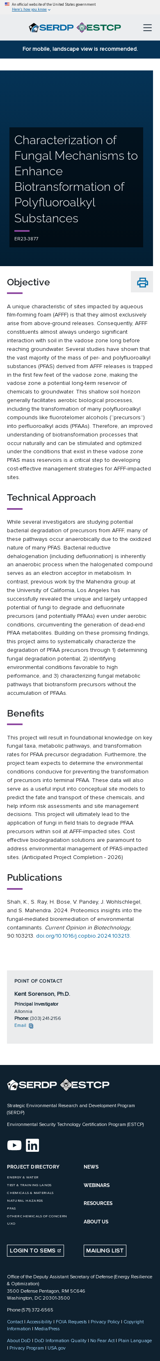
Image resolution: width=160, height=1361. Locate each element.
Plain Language (135, 1340)
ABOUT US (96, 1222)
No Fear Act (102, 1340)
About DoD (19, 1340)
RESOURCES (98, 1203)
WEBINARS (97, 1185)
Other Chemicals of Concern (37, 1216)
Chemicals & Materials (30, 1193)
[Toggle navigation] (147, 27)
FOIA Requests (71, 1322)
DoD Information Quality (60, 1340)
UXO (11, 1223)
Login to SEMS (35, 1250)
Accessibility (39, 1322)
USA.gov (57, 1348)
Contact (15, 1322)
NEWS (91, 1167)
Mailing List (104, 1250)
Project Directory (33, 1167)
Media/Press (47, 1329)
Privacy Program (26, 1348)
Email (24, 1025)
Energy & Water (22, 1177)
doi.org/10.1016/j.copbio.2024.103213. (83, 935)
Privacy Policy (105, 1322)
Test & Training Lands (29, 1185)
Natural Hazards (25, 1200)
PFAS (11, 1208)
